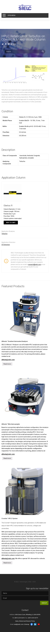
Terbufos (4, 233)
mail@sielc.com (18, 624)
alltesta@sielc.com (8, 359)
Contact (25, 610)
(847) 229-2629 (19, 618)
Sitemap (26, 624)
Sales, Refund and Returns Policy (25, 621)
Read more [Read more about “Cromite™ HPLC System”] (7, 563)
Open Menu (11, 15)
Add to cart (11, 222)
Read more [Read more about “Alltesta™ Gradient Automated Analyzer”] (7, 364)
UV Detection (6, 244)
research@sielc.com (34, 264)
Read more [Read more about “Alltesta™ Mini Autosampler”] (7, 458)
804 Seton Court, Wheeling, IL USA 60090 (27, 614)
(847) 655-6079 (33, 618)
